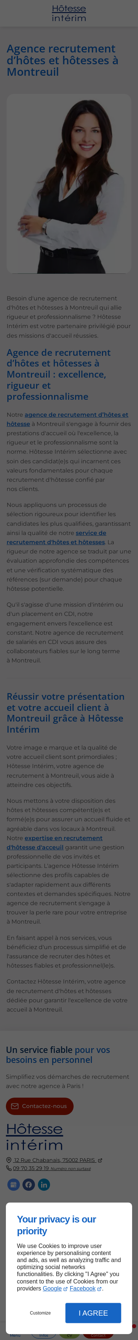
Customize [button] (40, 1313)
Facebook (82, 1288)
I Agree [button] (93, 1313)
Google (52, 1288)
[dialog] (69, 1268)
